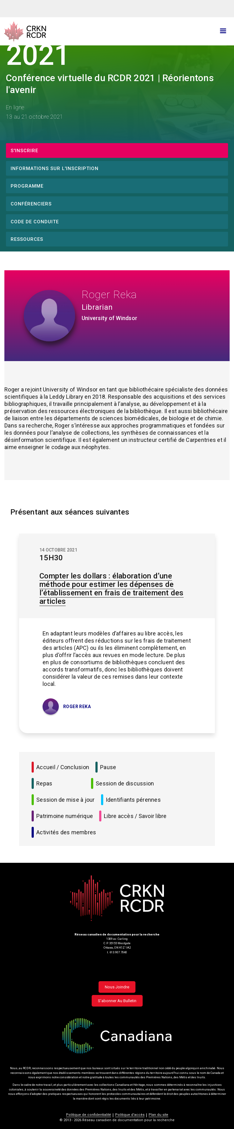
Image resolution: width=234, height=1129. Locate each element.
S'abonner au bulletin (117, 1000)
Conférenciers (31, 204)
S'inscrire (24, 150)
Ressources (27, 239)
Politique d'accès (130, 1115)
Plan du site (158, 1115)
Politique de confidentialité (88, 1115)
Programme (27, 186)
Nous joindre (117, 987)
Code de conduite (35, 222)
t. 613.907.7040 (117, 952)
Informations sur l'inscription (55, 168)
